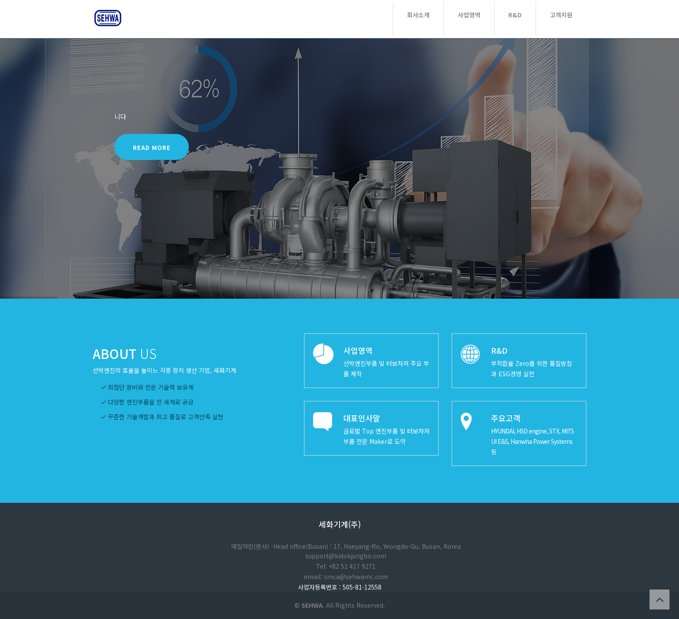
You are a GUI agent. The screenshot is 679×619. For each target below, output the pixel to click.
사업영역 (469, 14)
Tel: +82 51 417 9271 (345, 566)
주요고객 (506, 418)
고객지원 (561, 14)
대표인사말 (361, 418)
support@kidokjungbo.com (345, 555)
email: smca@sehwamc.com (346, 576)
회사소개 (418, 14)
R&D (515, 14)
